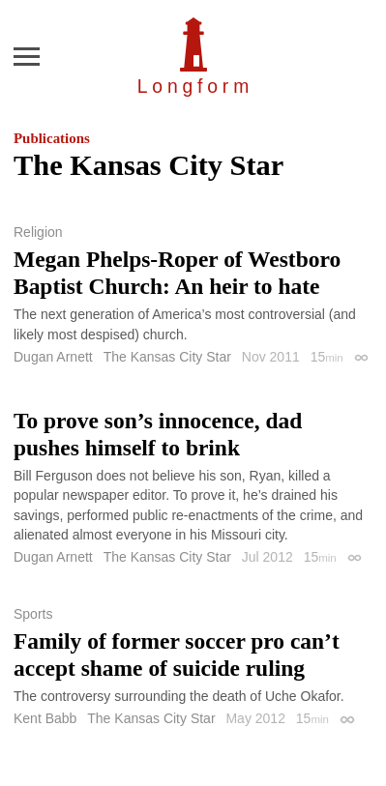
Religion (38, 232)
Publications (52, 138)
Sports (33, 614)
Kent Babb (45, 718)
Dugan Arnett (53, 356)
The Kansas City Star (167, 356)
